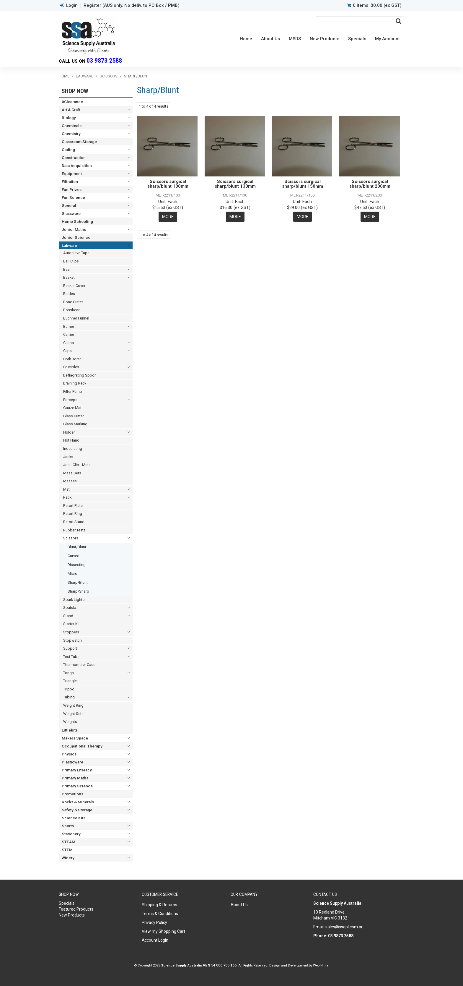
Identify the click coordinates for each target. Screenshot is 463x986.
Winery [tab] (68, 857)
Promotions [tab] (72, 794)
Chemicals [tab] (71, 125)
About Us (270, 38)
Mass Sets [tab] (72, 473)
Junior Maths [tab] (74, 229)
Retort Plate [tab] (73, 505)
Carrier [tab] (68, 334)
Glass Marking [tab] (75, 424)
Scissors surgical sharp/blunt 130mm (235, 184)
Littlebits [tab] (70, 730)
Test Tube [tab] (71, 656)
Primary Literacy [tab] (77, 770)
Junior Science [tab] (76, 237)
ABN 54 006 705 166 (220, 965)
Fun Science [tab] (73, 197)
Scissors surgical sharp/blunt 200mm (369, 184)
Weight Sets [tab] (73, 713)
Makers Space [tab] (75, 738)
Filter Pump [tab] (72, 391)
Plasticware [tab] (72, 762)
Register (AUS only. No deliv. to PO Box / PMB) (132, 5)
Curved (73, 556)
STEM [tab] (67, 849)
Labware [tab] (69, 245)
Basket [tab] (69, 277)
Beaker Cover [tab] (74, 285)
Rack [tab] (67, 497)
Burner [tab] (68, 326)
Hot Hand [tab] (71, 440)
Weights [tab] (70, 721)
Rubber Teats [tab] (74, 530)
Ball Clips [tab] (71, 261)
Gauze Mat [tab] (72, 408)
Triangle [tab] (70, 681)
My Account (387, 38)
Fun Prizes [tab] (71, 189)
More (168, 216)
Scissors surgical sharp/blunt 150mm (302, 184)
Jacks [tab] (68, 457)
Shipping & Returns (159, 904)
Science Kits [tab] (73, 817)
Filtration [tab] (70, 181)
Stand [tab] (68, 616)
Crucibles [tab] (71, 367)
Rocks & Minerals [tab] (78, 801)
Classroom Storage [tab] (79, 141)
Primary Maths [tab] (75, 778)
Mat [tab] (66, 489)
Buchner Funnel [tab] (76, 318)
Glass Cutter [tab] (73, 416)
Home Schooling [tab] (77, 221)
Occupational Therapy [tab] (82, 746)
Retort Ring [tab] (72, 513)
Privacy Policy (154, 922)
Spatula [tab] (69, 607)
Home (246, 38)
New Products (324, 38)
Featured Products (76, 909)
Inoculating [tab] (72, 448)
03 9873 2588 (104, 60)
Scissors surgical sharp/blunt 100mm (167, 184)
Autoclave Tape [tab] (76, 253)
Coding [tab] (68, 149)
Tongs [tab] (68, 673)
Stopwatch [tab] (72, 640)
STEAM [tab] (68, 841)
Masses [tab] (70, 481)
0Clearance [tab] (72, 101)
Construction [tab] (74, 157)
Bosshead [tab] (72, 310)
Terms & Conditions (160, 913)
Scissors (109, 76)
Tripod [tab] (68, 689)
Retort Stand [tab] (73, 522)
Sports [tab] (68, 825)
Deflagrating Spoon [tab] (80, 375)
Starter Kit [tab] (71, 624)
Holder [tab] (69, 432)
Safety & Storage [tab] (77, 809)
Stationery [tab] (71, 833)
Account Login (155, 940)
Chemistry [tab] (71, 133)
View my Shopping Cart (163, 931)
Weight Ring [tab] (73, 705)
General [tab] (69, 205)
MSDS (295, 38)
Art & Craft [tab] (71, 109)
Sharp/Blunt (78, 582)
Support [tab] (70, 648)
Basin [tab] (68, 269)
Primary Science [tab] (77, 786)
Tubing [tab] (69, 697)
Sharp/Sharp (78, 591)
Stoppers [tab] (71, 632)
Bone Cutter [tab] (73, 302)
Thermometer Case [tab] (79, 664)
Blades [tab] (69, 293)
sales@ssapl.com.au (344, 927)
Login (72, 5)
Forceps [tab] (70, 400)
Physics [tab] (69, 754)
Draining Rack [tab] (74, 383)
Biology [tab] (69, 117)
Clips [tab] (67, 350)
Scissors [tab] (70, 538)
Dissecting (77, 564)
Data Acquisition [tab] (77, 165)
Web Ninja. (321, 965)
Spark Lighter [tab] (74, 599)
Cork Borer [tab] (72, 359)
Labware (84, 76)
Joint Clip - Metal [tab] (77, 465)
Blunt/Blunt (77, 547)
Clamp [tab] (68, 342)
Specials (357, 38)
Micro (72, 573)
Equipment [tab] (72, 173)
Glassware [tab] (71, 213)
